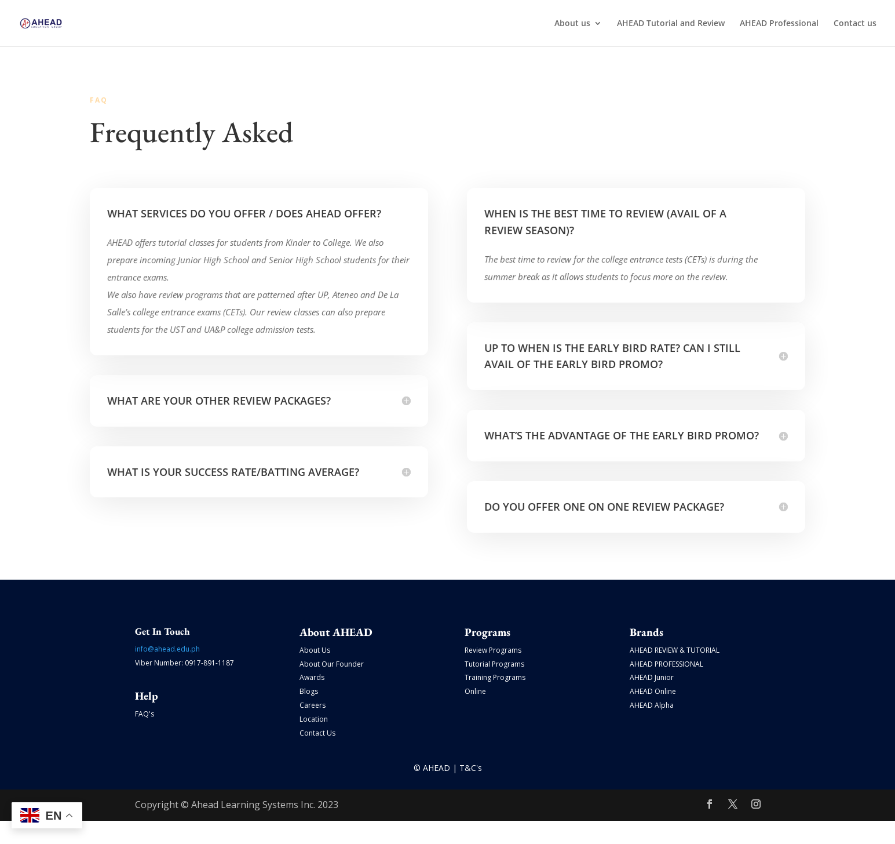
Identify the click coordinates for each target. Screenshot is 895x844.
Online (475, 691)
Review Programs (493, 650)
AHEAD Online (653, 691)
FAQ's (144, 714)
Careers (312, 705)
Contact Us (317, 733)
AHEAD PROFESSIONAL (666, 664)
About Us (314, 650)
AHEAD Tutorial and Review (671, 23)
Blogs (308, 691)
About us (572, 23)
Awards (311, 677)
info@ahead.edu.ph (167, 649)
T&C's (470, 767)
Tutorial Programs (494, 664)
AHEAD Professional (779, 23)
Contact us (855, 23)
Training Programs (495, 677)
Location (313, 719)
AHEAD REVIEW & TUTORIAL (674, 650)
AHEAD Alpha (652, 705)
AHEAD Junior (652, 677)
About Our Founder (331, 664)
